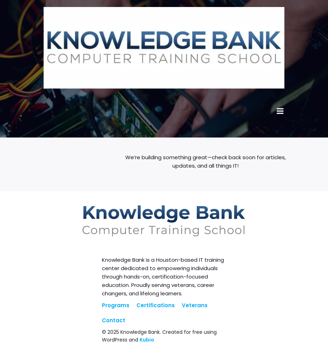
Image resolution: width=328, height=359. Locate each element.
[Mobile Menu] (280, 111)
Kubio (147, 339)
